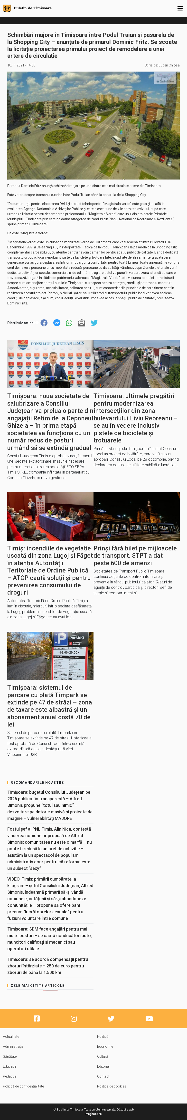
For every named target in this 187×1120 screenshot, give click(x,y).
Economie (105, 1046)
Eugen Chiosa (169, 65)
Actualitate (11, 1036)
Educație (9, 1066)
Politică (103, 1036)
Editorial (103, 1066)
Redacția (10, 1076)
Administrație (13, 1046)
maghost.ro (93, 1114)
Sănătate (10, 1056)
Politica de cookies (111, 1086)
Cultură (102, 1056)
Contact (103, 1076)
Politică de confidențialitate (23, 1086)
